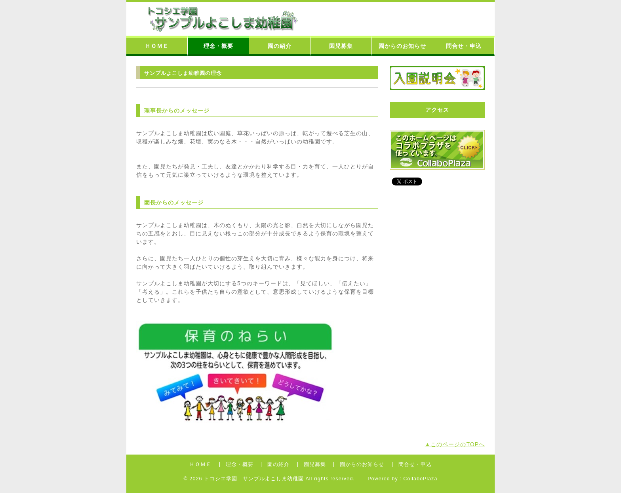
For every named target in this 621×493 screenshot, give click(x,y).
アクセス (437, 110)
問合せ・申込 (464, 46)
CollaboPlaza (420, 479)
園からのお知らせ (402, 46)
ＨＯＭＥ (157, 46)
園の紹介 (279, 46)
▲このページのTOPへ (455, 444)
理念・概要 (218, 46)
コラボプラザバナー (437, 150)
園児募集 (341, 46)
